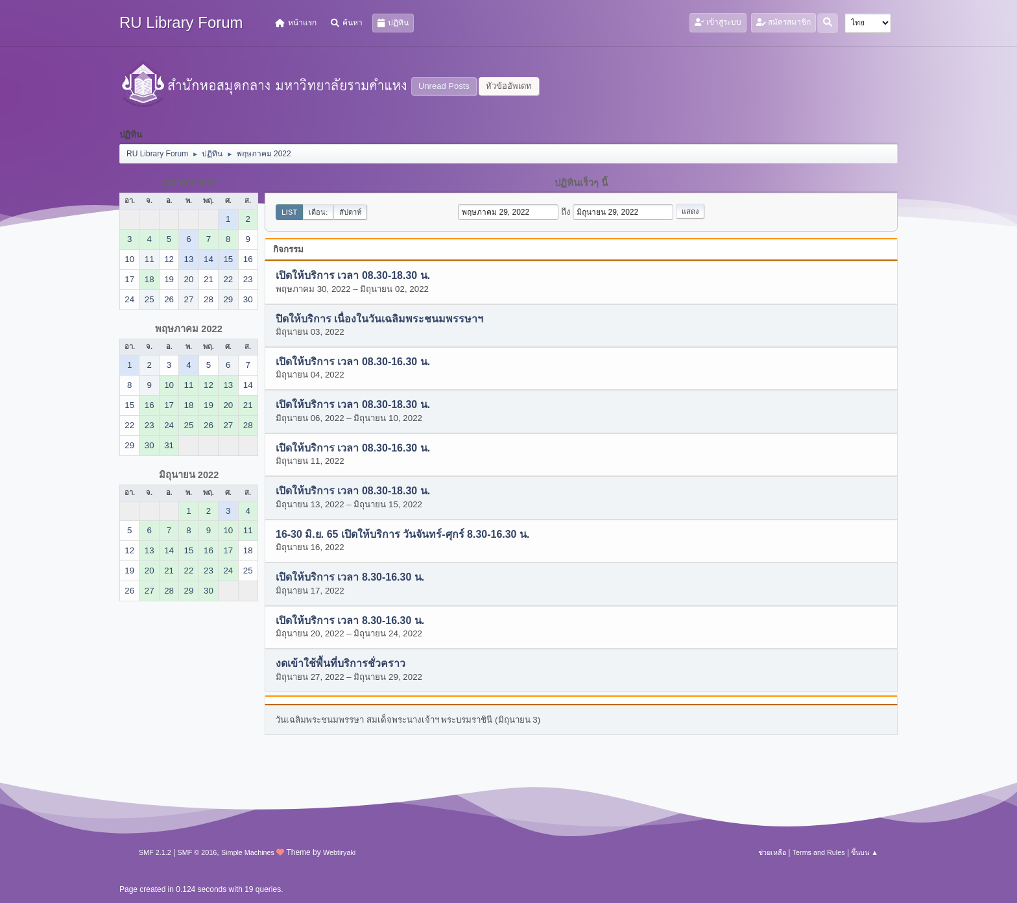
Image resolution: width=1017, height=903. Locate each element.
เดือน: (318, 212)
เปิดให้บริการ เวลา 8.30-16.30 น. (350, 577)
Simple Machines (247, 852)
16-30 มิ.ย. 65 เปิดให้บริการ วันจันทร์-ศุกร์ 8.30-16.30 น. (402, 534)
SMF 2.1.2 (155, 852)
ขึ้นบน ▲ (864, 852)
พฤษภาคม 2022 (188, 329)
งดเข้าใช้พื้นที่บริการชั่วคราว (340, 663)
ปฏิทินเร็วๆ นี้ (581, 183)
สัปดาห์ (350, 212)
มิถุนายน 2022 (189, 475)
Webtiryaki (339, 852)
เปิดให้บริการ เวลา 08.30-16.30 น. (353, 362)
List (289, 212)
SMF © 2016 (197, 852)
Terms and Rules (819, 852)
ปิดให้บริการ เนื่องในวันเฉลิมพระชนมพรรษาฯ (379, 318)
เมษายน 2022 (189, 183)
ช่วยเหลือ (772, 852)
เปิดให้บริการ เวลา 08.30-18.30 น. (353, 276)
